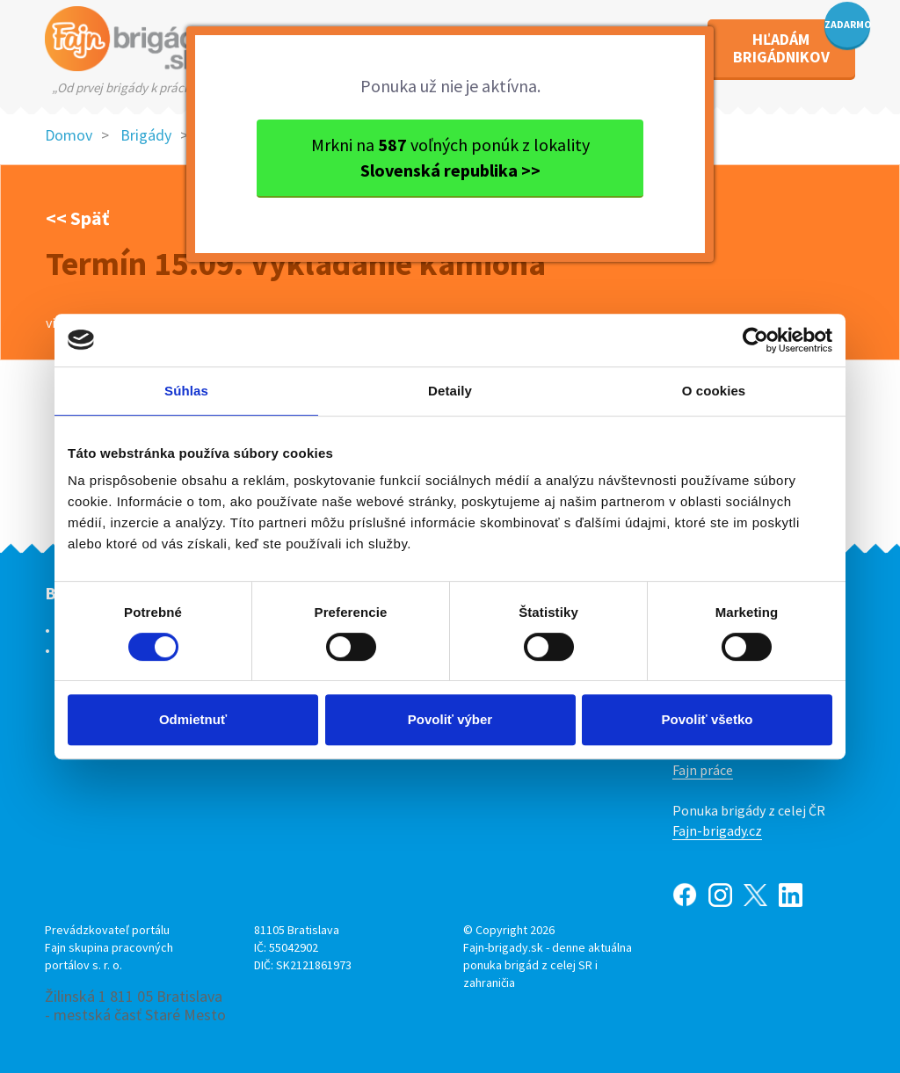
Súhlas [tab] (186, 390)
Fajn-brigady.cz (717, 830)
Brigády (145, 135)
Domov (68, 135)
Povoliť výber (450, 719)
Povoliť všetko (707, 719)
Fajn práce (702, 770)
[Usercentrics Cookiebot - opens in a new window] (755, 340)
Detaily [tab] (450, 390)
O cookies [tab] (714, 390)
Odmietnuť (193, 719)
